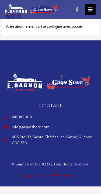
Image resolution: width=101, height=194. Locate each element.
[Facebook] (77, 9)
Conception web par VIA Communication (50, 175)
